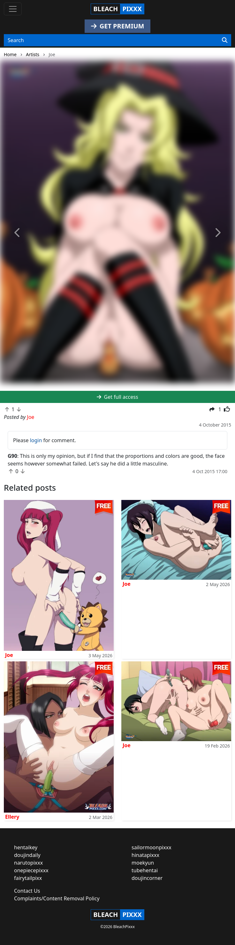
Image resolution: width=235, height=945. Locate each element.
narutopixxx (28, 862)
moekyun (143, 862)
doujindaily (27, 855)
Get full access (117, 396)
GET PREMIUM (117, 26)
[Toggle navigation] (13, 9)
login (36, 440)
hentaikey (25, 847)
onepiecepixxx (31, 870)
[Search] (224, 40)
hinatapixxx (145, 855)
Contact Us (27, 890)
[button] (17, 233)
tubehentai (145, 870)
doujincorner (147, 878)
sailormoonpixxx (151, 847)
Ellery (12, 816)
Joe (9, 655)
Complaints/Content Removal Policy (57, 898)
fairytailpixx (28, 878)
